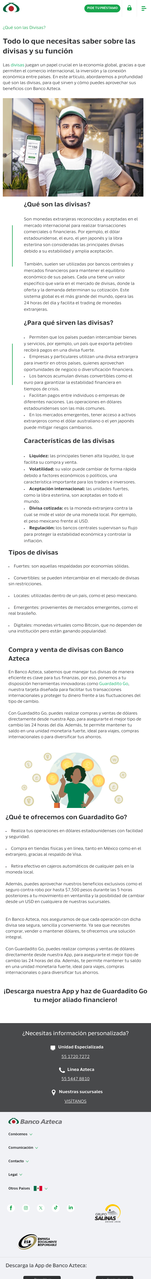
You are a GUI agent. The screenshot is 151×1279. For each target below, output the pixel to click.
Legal (15, 1174)
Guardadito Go (113, 684)
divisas (17, 66)
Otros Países (28, 1188)
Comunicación (23, 1148)
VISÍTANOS (76, 1102)
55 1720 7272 (75, 1057)
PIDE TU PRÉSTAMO (102, 8)
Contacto (18, 1161)
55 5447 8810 (75, 1079)
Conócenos (20, 1134)
